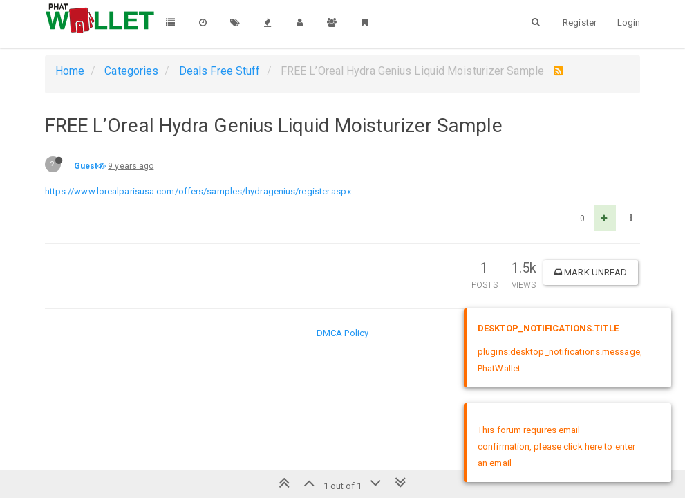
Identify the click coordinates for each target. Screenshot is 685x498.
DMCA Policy (342, 333)
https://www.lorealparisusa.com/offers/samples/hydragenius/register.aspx (198, 191)
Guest (86, 166)
